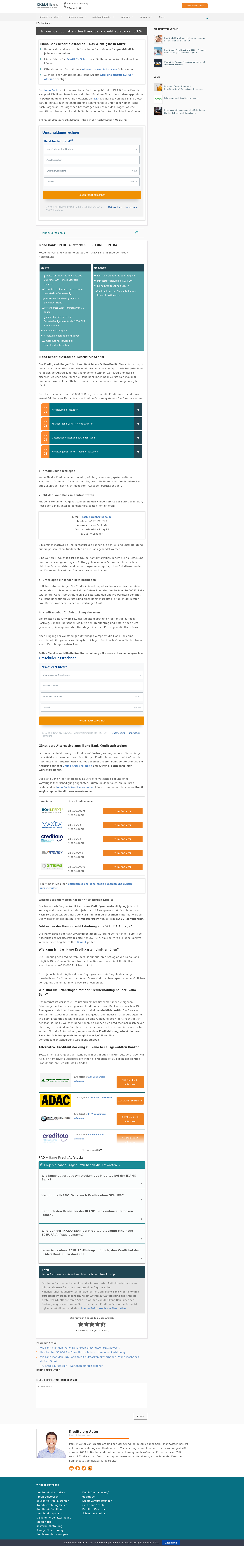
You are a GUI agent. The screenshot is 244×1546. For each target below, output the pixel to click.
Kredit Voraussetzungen (97, 1501)
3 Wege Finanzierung (49, 1530)
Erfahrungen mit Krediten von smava (181, 98)
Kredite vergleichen (51, 17)
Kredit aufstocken (47, 1496)
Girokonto (127, 17)
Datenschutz (115, 207)
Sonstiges (146, 17)
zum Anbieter (122, 811)
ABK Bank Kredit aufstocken (130, 1082)
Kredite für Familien (49, 1509)
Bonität (81, 942)
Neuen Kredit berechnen (91, 195)
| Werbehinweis (44, 23)
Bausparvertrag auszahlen (52, 1501)
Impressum (131, 207)
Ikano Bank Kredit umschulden (75, 787)
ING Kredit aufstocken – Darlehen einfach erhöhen (71, 1365)
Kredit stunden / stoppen (52, 1534)
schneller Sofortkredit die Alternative (102, 1308)
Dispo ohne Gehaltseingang (53, 1517)
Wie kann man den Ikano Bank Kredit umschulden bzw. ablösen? (80, 1347)
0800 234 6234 (75, 7)
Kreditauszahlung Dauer (51, 1505)
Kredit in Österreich (94, 1509)
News (161, 17)
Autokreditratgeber (103, 17)
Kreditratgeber (77, 17)
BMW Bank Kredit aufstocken (130, 1119)
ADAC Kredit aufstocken (100, 1097)
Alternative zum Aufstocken (99, 69)
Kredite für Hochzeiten (50, 1492)
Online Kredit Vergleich (77, 765)
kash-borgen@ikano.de (97, 517)
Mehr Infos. (153, 1542)
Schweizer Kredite (93, 1513)
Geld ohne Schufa (93, 1505)
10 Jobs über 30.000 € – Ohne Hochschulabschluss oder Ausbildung (82, 1352)
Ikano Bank (51, 90)
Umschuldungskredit (49, 1513)
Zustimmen (171, 1542)
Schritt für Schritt (78, 59)
